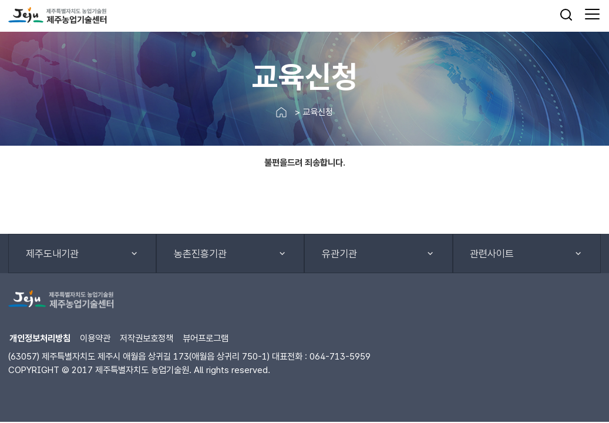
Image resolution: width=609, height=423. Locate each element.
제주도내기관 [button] (52, 254)
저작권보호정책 (146, 338)
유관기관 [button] (339, 254)
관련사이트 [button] (492, 254)
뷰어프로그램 (205, 338)
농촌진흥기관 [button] (200, 254)
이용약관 (95, 338)
